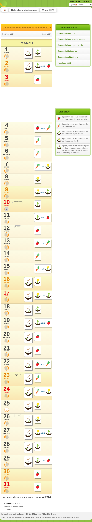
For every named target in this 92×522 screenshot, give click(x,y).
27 (6, 431)
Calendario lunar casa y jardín (70, 45)
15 (6, 267)
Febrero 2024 (8, 34)
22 (6, 362)
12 (6, 228)
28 (6, 445)
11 (6, 216)
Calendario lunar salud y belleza (71, 39)
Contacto (7, 509)
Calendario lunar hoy (66, 33)
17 (6, 293)
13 (6, 241)
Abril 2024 (46, 34)
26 (6, 417)
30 (6, 472)
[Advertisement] (73, 83)
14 (6, 254)
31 (6, 485)
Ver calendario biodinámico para (27, 497)
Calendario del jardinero (67, 57)
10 (6, 203)
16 (6, 280)
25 (6, 403)
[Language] (80, 5)
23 (6, 376)
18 (6, 307)
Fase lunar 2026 (64, 63)
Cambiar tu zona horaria (13, 507)
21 (6, 348)
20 (6, 335)
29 (6, 458)
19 (6, 321)
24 (6, 390)
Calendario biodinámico (67, 51)
